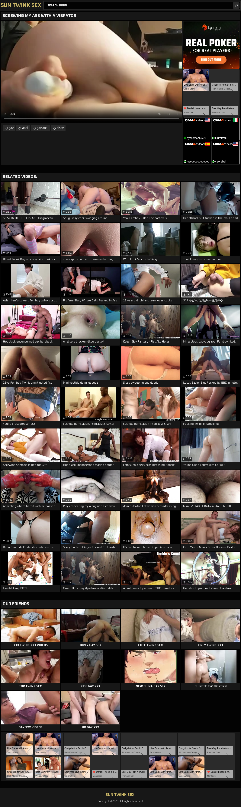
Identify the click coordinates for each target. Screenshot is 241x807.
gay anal (42, 128)
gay (11, 128)
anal (25, 128)
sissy (60, 128)
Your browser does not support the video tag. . (91, 72)
